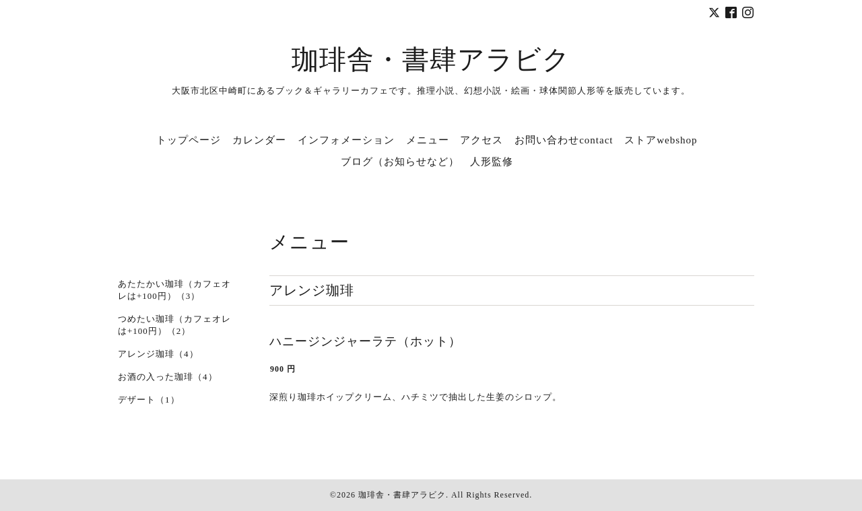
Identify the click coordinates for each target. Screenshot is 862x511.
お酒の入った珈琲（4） (168, 377)
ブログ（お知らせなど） (400, 161)
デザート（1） (149, 400)
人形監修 (491, 161)
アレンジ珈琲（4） (158, 354)
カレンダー (259, 140)
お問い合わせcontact (564, 140)
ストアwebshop (660, 140)
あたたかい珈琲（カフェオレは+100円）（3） (174, 290)
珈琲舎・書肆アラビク (431, 59)
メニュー (427, 140)
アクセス (481, 140)
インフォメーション (346, 140)
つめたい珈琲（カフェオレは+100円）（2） (174, 325)
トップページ (188, 140)
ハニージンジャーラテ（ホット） (365, 341)
